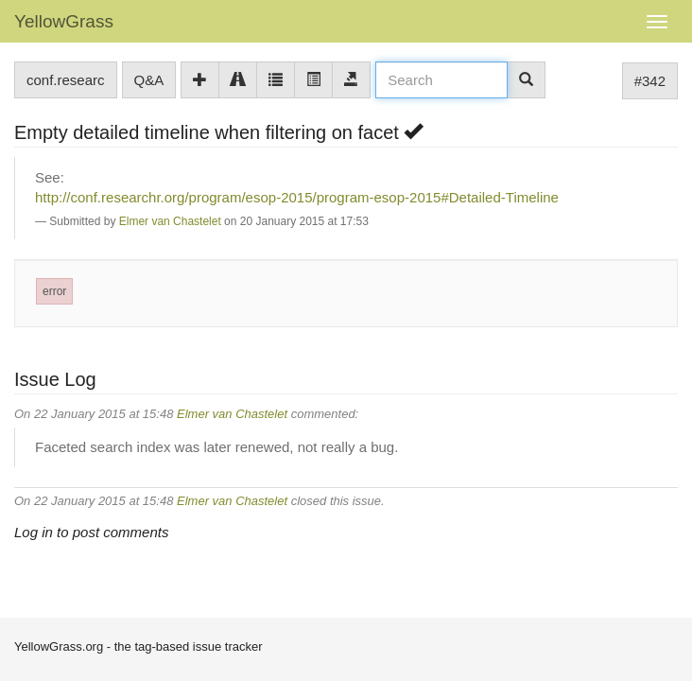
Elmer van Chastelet (170, 221)
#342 (650, 81)
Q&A (149, 80)
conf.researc (65, 80)
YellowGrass (63, 21)
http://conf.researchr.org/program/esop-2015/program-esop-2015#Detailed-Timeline (297, 197)
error (54, 291)
